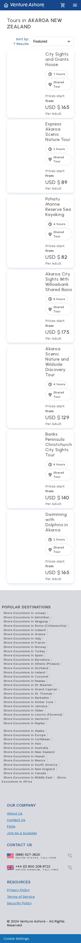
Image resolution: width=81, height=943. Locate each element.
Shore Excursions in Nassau (24, 680)
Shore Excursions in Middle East (27, 777)
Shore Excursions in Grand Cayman (30, 689)
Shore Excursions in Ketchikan (26, 617)
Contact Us (16, 820)
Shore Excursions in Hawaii (24, 756)
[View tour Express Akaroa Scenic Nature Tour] (59, 156)
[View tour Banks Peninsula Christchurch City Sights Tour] (59, 469)
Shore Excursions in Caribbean (26, 739)
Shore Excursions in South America (30, 764)
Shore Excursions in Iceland (24, 630)
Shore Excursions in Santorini (26, 719)
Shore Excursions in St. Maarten (27, 685)
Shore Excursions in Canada (24, 773)
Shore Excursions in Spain (23, 655)
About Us (14, 813)
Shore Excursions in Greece (24, 634)
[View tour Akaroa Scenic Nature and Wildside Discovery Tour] (59, 386)
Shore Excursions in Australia (25, 748)
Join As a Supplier (22, 833)
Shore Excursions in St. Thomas (27, 693)
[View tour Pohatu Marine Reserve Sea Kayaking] (59, 231)
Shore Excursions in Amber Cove (28, 702)
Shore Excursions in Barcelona (26, 659)
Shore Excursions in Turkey (24, 651)
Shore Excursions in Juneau (24, 613)
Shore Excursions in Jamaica (25, 706)
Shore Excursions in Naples (24, 723)
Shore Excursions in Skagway (25, 621)
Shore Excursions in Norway (24, 647)
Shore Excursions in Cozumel (25, 676)
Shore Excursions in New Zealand (28, 752)
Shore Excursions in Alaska (23, 730)
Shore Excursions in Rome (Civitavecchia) (34, 625)
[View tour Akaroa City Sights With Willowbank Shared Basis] (59, 306)
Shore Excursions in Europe (24, 735)
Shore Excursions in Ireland (24, 672)
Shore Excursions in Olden (23, 710)
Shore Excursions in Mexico (24, 760)
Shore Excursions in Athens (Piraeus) (31, 663)
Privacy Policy (18, 890)
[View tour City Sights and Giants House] (59, 84)
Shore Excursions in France (24, 642)
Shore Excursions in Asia (22, 743)
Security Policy (19, 903)
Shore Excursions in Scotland (25, 668)
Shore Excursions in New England (29, 769)
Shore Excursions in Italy (22, 638)
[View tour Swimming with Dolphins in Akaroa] (59, 546)
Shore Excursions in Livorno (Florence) (32, 714)
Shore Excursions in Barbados (26, 697)
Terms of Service (21, 897)
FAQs (11, 826)
